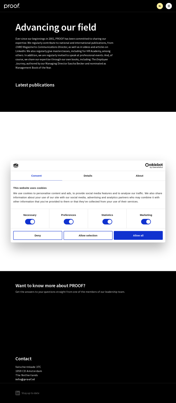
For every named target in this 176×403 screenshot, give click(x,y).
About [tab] (139, 175)
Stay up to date (27, 393)
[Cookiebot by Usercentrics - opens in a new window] (148, 165)
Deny (38, 235)
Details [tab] (88, 175)
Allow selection (88, 235)
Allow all (138, 235)
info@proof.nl (25, 379)
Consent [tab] (36, 175)
